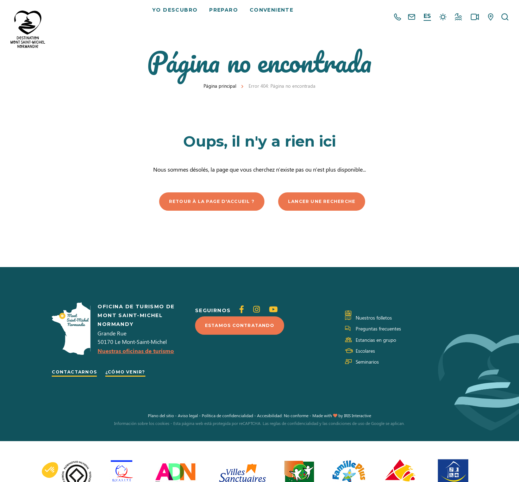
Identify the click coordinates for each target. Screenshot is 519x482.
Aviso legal (188, 417)
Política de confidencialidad (227, 417)
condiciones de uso (346, 425)
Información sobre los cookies (141, 425)
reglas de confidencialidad (294, 425)
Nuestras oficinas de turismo (136, 352)
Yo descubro (177, 17)
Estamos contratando (246, 327)
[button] (50, 470)
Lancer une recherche (329, 202)
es (427, 16)
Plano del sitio (161, 417)
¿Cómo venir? (136, 373)
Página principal (220, 86)
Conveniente (274, 17)
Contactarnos (78, 373)
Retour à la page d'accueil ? (207, 202)
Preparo (226, 17)
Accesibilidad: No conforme (282, 417)
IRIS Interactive (357, 417)
